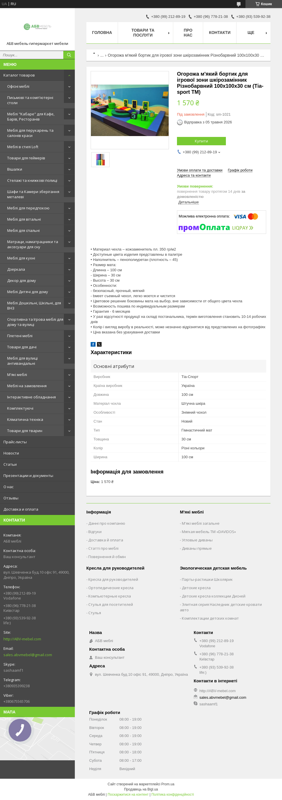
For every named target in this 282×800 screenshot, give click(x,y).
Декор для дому (21, 280)
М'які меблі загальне (201, 523)
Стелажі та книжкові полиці (32, 180)
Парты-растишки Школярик (207, 579)
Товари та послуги (143, 32)
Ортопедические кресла (111, 587)
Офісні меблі (18, 86)
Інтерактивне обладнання (31, 397)
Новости (11, 453)
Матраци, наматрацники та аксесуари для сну (32, 244)
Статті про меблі (103, 548)
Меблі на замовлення (27, 385)
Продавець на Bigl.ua (141, 789)
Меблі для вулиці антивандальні (22, 361)
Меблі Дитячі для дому (27, 291)
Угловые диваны (197, 540)
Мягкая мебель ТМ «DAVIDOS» (209, 531)
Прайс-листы (15, 441)
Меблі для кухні (21, 258)
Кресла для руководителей (113, 579)
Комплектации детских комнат (210, 618)
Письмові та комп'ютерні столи (30, 100)
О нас (8, 486)
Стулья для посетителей (110, 604)
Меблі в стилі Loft (22, 146)
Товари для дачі (22, 347)
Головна (102, 32)
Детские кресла (196, 587)
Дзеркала (16, 269)
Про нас (188, 32)
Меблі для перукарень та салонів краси (30, 133)
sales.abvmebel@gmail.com (27, 654)
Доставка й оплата (105, 540)
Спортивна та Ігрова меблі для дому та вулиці (35, 322)
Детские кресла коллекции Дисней (213, 596)
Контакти (219, 32)
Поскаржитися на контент (128, 795)
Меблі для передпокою (28, 208)
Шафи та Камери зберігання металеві (33, 194)
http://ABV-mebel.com (22, 638)
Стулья (94, 612)
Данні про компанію (106, 523)
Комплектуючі (20, 408)
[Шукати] (69, 55)
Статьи (10, 464)
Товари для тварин (24, 430)
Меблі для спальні (23, 230)
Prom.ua (167, 784)
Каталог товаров (19, 75)
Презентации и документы (28, 475)
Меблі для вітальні (24, 219)
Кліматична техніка (25, 419)
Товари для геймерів (26, 158)
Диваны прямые (197, 548)
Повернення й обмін (107, 556)
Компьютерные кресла (109, 596)
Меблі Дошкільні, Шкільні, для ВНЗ (34, 305)
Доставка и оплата (20, 509)
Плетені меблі (20, 335)
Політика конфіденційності (172, 795)
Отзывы (10, 498)
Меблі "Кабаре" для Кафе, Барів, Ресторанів (30, 116)
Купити (201, 141)
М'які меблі (17, 374)
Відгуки (95, 531)
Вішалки (14, 169)
